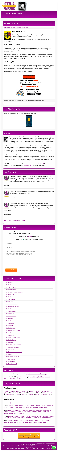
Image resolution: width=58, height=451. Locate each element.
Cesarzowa (25, 391)
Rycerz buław (17, 422)
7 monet (37, 405)
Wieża (23, 394)
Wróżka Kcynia (10, 308)
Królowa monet (34, 407)
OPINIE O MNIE (10, 13)
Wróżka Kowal (10, 313)
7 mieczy (39, 416)
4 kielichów (25, 410)
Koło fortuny (31, 392)
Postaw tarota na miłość (15, 378)
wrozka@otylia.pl (39, 163)
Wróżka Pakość (10, 335)
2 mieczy (10, 416)
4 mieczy (22, 416)
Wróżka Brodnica (10, 294)
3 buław (15, 420)
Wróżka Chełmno (10, 359)
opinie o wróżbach (50, 443)
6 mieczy (33, 416)
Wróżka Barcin (10, 354)
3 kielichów (18, 410)
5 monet (26, 405)
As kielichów (27, 411)
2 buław (10, 420)
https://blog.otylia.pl (35, 377)
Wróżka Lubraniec (11, 320)
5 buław (26, 420)
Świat (5, 395)
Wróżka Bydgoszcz (11, 282)
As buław (10, 422)
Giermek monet (43, 407)
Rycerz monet (18, 407)
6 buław (31, 420)
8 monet (43, 405)
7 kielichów (46, 410)
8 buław (42, 420)
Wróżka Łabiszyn (10, 323)
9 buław (47, 420)
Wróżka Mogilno (10, 328)
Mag (12, 391)
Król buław (25, 422)
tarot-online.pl (7, 27)
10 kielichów (19, 411)
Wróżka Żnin (9, 301)
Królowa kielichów (8, 413)
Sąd (50, 394)
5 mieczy (28, 416)
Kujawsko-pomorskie (16, 27)
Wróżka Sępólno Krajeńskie (13, 344)
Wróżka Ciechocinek (11, 364)
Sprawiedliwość (14, 392)
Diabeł (17, 394)
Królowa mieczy (37, 417)
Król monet (25, 407)
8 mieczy (45, 416)
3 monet (16, 405)
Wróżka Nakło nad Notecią (13, 330)
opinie (30, 236)
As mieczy (13, 417)
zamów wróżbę (27, 165)
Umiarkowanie (9, 394)
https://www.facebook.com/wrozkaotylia (36, 374)
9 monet (48, 405)
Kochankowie (45, 391)
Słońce (44, 394)
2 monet (10, 405)
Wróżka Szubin (10, 349)
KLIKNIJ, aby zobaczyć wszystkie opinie (14, 220)
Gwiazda (30, 394)
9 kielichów (12, 411)
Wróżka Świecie (10, 296)
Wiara (37, 391)
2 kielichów (11, 410)
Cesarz (32, 391)
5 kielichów (32, 410)
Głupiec (7, 391)
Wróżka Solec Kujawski (12, 347)
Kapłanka (17, 391)
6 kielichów (39, 410)
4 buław (21, 420)
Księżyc (37, 394)
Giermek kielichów (19, 413)
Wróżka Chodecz (10, 361)
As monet (10, 407)
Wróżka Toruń (9, 285)
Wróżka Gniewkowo (11, 304)
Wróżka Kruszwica (11, 316)
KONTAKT (21, 13)
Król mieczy (29, 417)
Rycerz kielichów (36, 411)
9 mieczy (51, 416)
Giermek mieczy (46, 417)
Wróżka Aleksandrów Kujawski (14, 352)
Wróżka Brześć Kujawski (12, 356)
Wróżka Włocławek (11, 287)
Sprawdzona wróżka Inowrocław (14, 292)
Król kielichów (45, 411)
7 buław (36, 420)
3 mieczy (16, 416)
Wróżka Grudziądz (11, 289)
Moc (38, 392)
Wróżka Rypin (25, 27)
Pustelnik (22, 392)
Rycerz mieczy (20, 417)
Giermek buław (42, 422)
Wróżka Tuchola (10, 299)
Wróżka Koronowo (11, 311)
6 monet (32, 405)
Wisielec (44, 392)
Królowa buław (33, 422)
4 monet (21, 405)
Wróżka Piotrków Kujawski (13, 337)
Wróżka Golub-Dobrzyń (12, 306)
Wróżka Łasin (9, 325)
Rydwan (6, 392)
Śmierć (51, 392)
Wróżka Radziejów (11, 340)
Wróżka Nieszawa (11, 332)
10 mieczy (6, 417)
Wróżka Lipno (9, 318)
